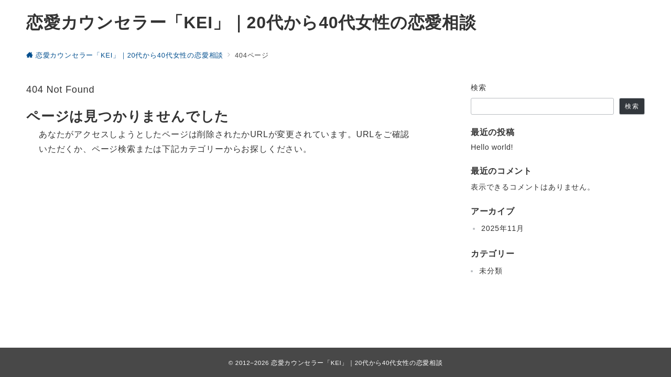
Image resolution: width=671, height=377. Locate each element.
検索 (479, 87)
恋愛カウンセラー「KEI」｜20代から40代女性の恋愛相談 (251, 22)
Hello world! (492, 147)
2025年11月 (502, 228)
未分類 (490, 271)
